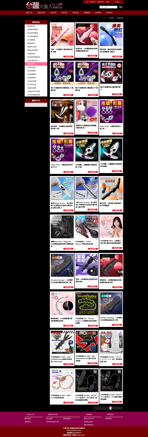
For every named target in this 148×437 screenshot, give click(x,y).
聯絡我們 (111, 414)
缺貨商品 (109, 12)
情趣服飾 (87, 12)
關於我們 (28, 418)
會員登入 (117, 2)
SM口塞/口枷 (31, 84)
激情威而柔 (31, 26)
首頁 (87, 2)
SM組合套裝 (31, 67)
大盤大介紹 (30, 414)
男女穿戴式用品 (32, 60)
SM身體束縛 (31, 77)
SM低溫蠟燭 (31, 74)
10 (119, 408)
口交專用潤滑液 (32, 36)
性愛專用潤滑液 (32, 29)
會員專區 (89, 414)
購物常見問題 (53, 414)
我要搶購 (68, 56)
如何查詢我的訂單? (53, 422)
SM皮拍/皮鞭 (31, 81)
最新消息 (92, 2)
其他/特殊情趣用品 (33, 57)
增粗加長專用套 (32, 50)
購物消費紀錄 (88, 425)
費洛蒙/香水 (31, 43)
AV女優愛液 (31, 40)
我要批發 (28, 422)
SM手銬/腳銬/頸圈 (33, 95)
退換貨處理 (67, 418)
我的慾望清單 (100, 2)
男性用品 (64, 12)
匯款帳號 (49, 418)
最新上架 (29, 12)
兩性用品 (76, 12)
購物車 (110, 2)
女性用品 (53, 12)
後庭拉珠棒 (120, 18)
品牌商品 (98, 12)
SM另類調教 (31, 71)
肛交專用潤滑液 (32, 33)
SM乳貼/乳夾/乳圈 (33, 91)
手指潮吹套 (31, 53)
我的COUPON (89, 418)
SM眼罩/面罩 (31, 88)
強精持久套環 (31, 47)
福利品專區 (41, 12)
